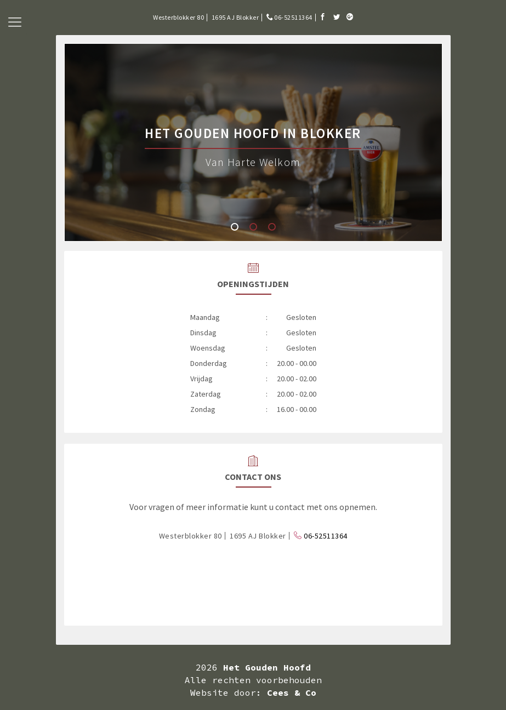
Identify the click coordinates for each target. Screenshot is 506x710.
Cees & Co (291, 692)
